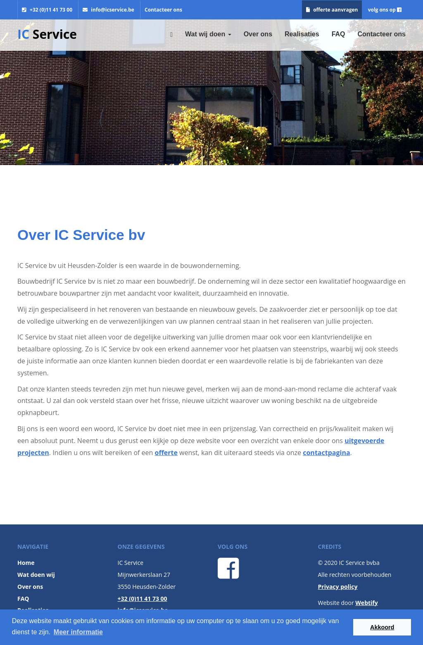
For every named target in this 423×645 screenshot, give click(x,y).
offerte (166, 452)
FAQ (338, 34)
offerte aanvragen (332, 9)
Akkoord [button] (382, 627)
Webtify (366, 603)
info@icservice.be (108, 9)
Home (25, 563)
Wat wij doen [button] (208, 34)
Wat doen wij (36, 575)
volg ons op (385, 9)
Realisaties (302, 34)
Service (47, 34)
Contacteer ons (163, 9)
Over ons (258, 34)
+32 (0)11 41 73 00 (47, 9)
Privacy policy (338, 586)
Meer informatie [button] (78, 632)
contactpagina (326, 452)
